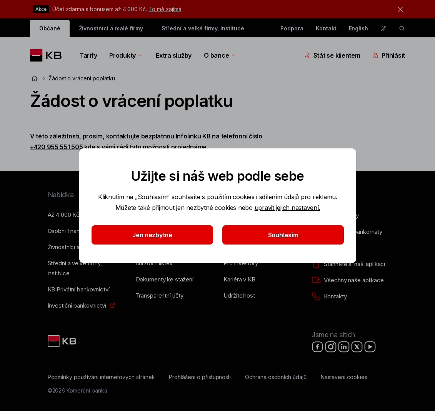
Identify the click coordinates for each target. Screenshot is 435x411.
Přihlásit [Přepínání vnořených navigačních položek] (388, 55)
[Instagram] (331, 347)
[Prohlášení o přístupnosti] (200, 377)
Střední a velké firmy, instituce (203, 28)
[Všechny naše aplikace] (347, 280)
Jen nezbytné (152, 235)
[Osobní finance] (67, 231)
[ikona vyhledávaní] (402, 28)
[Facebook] (318, 347)
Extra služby (174, 55)
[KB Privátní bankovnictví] (79, 290)
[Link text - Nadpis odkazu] (63, 341)
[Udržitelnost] (239, 296)
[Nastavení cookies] (344, 377)
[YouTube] (370, 347)
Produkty (126, 55)
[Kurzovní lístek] (154, 263)
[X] (357, 347)
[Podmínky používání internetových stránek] (101, 377)
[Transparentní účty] (160, 296)
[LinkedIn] (344, 347)
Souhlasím (283, 235)
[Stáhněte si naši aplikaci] (348, 264)
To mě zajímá (164, 9)
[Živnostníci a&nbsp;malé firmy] (78, 247)
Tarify (88, 55)
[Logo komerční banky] (48, 55)
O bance (220, 55)
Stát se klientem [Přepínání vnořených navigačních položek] (332, 55)
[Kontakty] (329, 296)
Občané (49, 28)
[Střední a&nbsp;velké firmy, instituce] (85, 268)
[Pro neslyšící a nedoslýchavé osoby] (383, 28)
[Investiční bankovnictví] (77, 306)
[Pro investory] (240, 263)
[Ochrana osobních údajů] (276, 377)
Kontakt (326, 28)
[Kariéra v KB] (239, 280)
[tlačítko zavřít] (398, 9)
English (358, 28)
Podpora (291, 28)
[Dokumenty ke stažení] (164, 280)
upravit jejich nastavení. (287, 207)
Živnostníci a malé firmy (111, 28)
